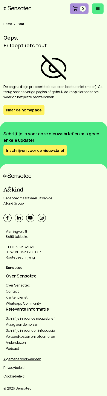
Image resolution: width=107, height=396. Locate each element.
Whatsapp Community (23, 303)
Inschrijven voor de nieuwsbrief (35, 150)
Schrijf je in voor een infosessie (30, 330)
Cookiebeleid (13, 376)
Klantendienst (17, 297)
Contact (12, 291)
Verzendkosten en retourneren (30, 336)
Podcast (12, 348)
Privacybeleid (13, 367)
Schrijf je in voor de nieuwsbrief (30, 318)
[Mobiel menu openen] (98, 8)
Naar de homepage (24, 109)
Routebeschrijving (20, 257)
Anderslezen (16, 342)
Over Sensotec (18, 285)
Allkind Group (13, 203)
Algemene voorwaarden (22, 359)
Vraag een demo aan (22, 324)
